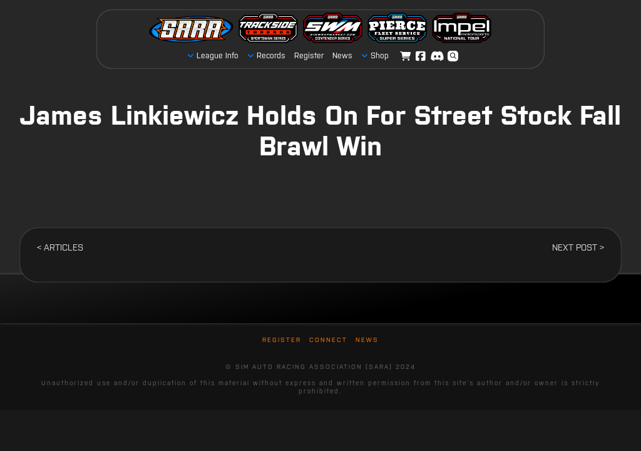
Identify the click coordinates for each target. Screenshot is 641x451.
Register (281, 339)
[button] (453, 56)
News (367, 339)
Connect (328, 339)
